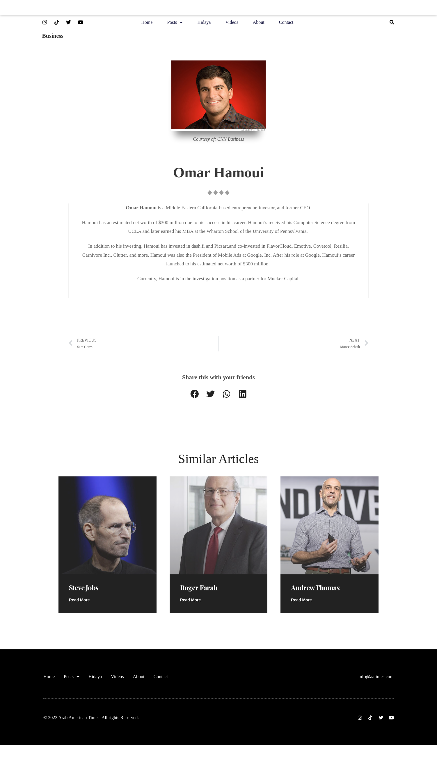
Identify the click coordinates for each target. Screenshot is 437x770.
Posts (175, 24)
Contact (286, 23)
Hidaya (204, 23)
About (258, 23)
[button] (391, 23)
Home (146, 23)
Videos (231, 23)
